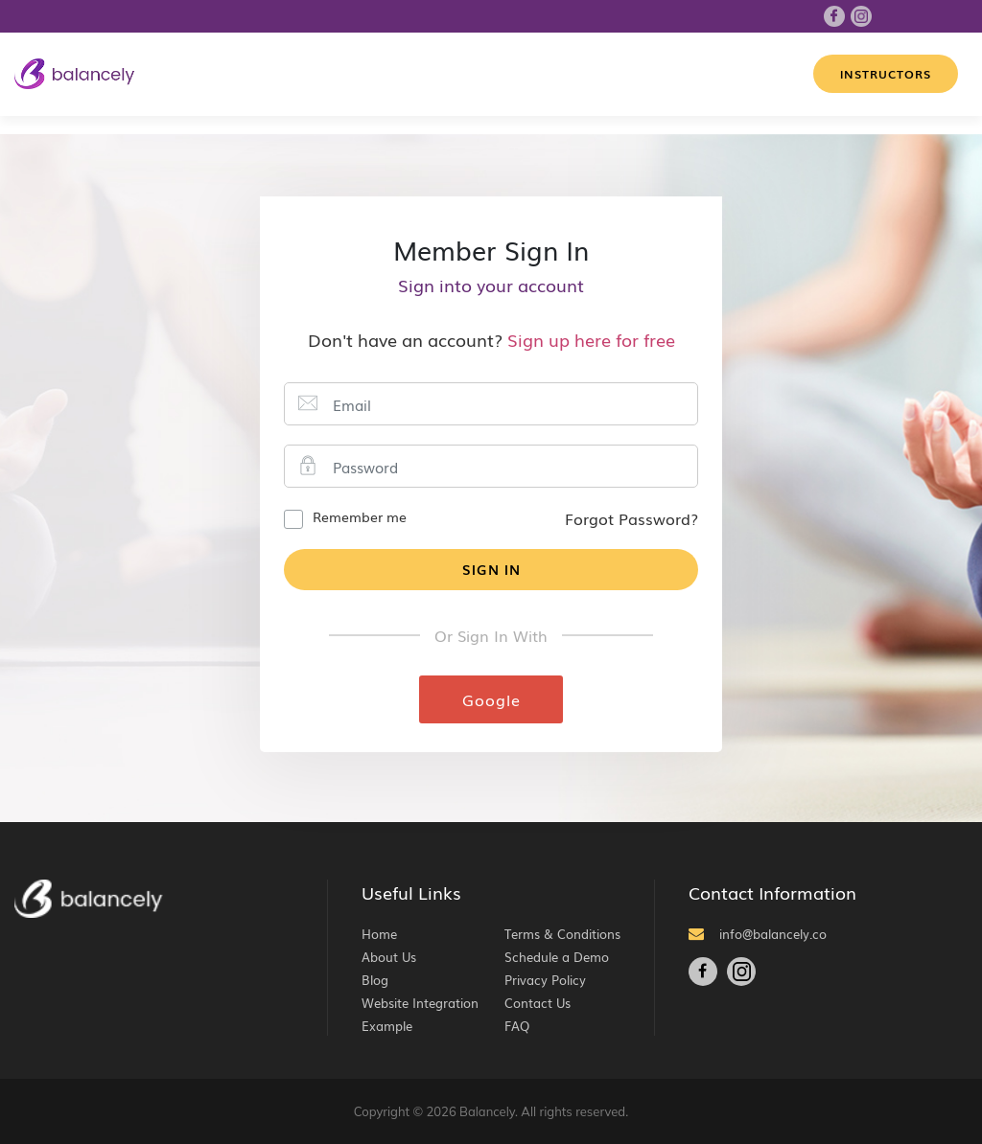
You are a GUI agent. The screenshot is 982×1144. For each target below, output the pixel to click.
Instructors (885, 73)
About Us (389, 957)
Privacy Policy (545, 980)
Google (491, 699)
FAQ (516, 1026)
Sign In (491, 569)
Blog (375, 980)
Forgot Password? (631, 518)
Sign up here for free (591, 339)
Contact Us (537, 1003)
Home (379, 934)
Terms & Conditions (562, 934)
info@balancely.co (758, 934)
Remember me (360, 516)
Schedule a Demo (556, 957)
